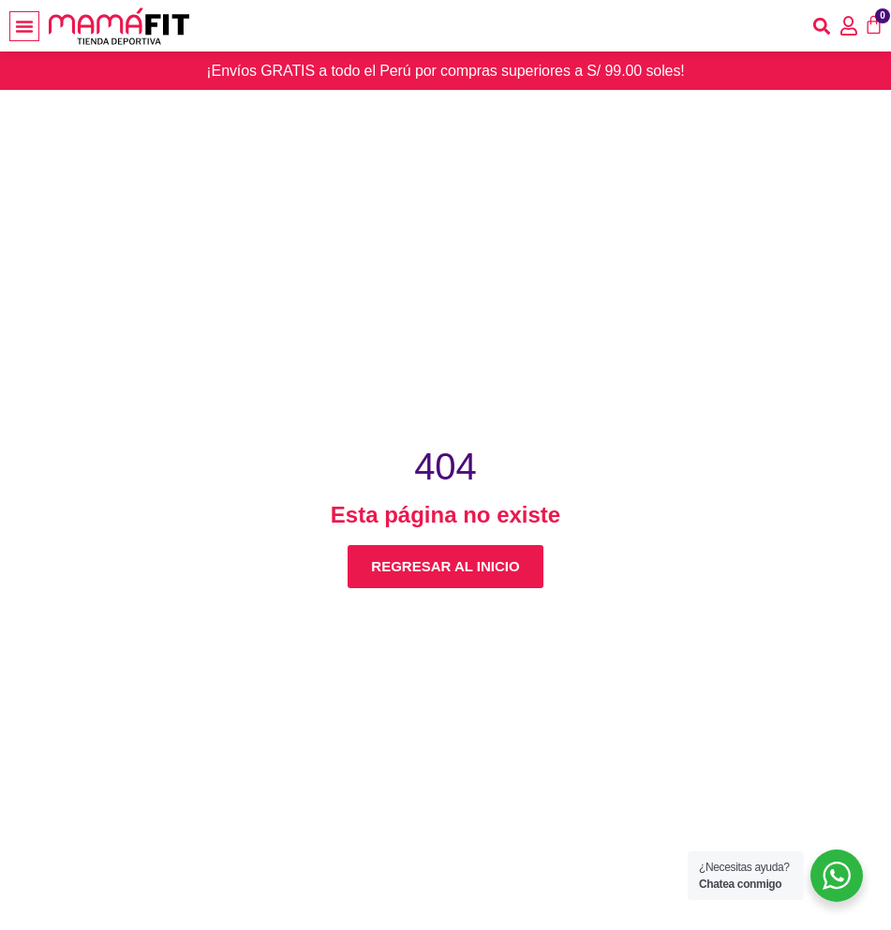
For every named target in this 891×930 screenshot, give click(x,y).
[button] (24, 26)
